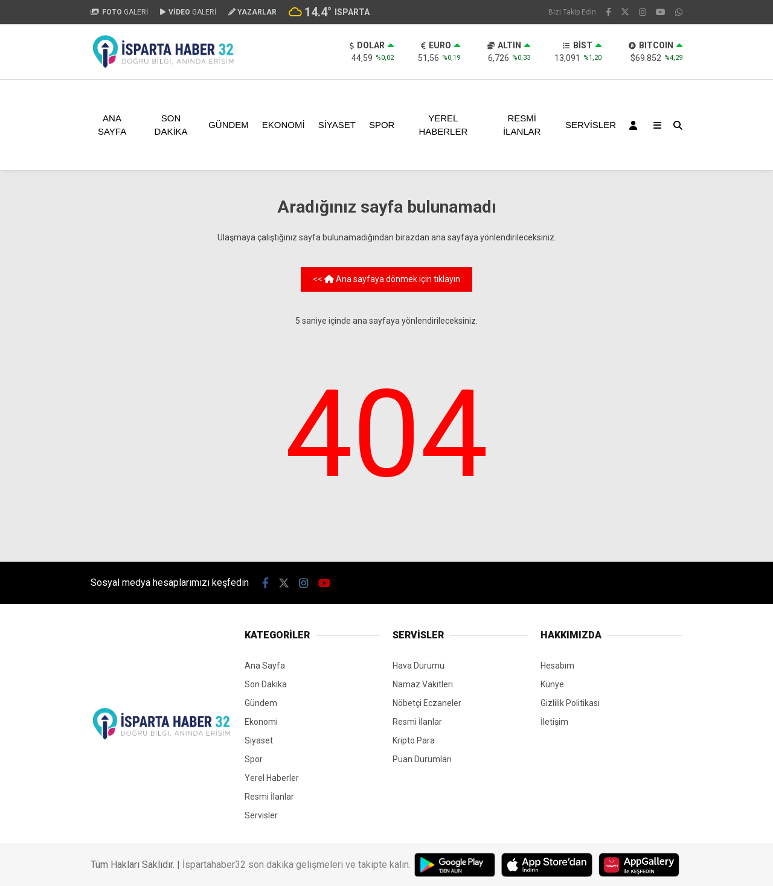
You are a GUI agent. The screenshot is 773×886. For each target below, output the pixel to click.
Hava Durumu (418, 665)
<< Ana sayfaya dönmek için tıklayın (386, 279)
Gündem (228, 125)
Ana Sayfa (112, 125)
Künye (552, 684)
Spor (382, 125)
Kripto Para (414, 740)
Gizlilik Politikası (570, 703)
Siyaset (337, 125)
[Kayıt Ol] (635, 125)
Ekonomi (283, 125)
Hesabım (557, 665)
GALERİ (119, 12)
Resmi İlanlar (522, 125)
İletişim (554, 722)
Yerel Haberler (443, 125)
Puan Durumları (422, 759)
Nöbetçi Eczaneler (427, 703)
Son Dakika (171, 125)
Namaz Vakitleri (423, 684)
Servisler (590, 125)
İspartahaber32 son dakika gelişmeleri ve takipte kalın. (296, 864)
